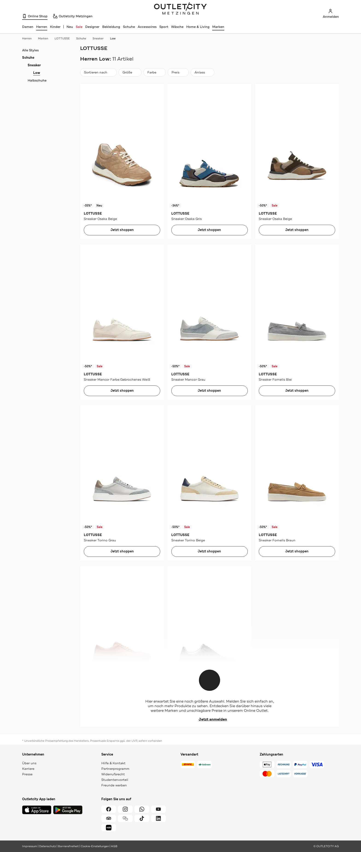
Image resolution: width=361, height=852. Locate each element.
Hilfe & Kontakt (113, 763)
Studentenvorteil (114, 780)
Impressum (29, 846)
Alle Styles (30, 50)
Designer (92, 27)
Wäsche (177, 27)
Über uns (29, 763)
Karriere (28, 769)
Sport (163, 27)
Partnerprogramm (115, 769)
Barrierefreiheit (68, 846)
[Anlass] (202, 72)
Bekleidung (111, 27)
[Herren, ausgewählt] (41, 26)
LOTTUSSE (64, 38)
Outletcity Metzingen (180, 9)
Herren (29, 38)
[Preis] (178, 72)
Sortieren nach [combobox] (98, 73)
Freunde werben (114, 785)
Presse (27, 774)
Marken (218, 27)
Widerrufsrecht (113, 774)
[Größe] (130, 72)
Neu (70, 27)
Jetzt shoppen (122, 230)
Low (113, 38)
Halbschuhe (37, 80)
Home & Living (198, 27)
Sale (79, 27)
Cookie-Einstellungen (95, 846)
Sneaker (100, 38)
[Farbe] (154, 72)
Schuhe (129, 27)
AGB (114, 846)
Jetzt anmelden (209, 719)
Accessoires (147, 27)
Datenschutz (47, 846)
